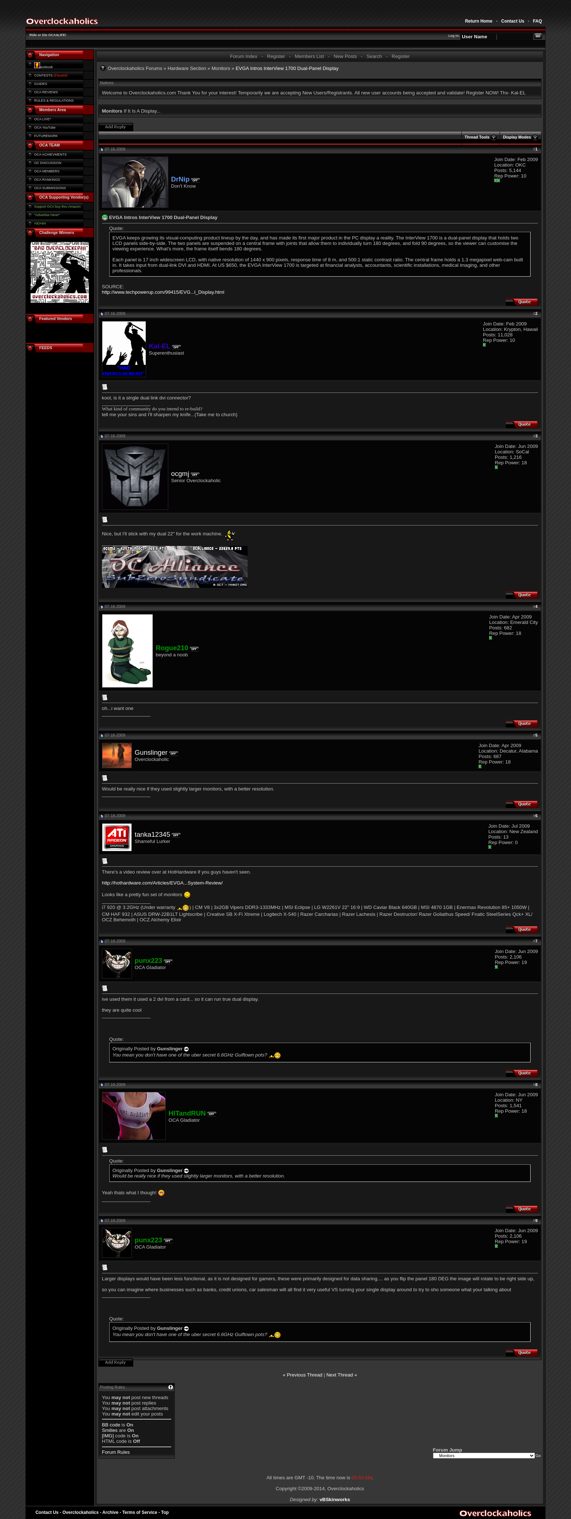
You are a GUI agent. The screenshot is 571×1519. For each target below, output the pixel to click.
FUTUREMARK (46, 136)
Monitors (221, 68)
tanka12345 (152, 834)
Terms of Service (139, 1512)
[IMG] (108, 1435)
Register (276, 56)
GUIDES (40, 84)
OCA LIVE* (42, 119)
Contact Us (512, 21)
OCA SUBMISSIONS (50, 188)
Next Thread (339, 1375)
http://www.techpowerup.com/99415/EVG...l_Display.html (163, 292)
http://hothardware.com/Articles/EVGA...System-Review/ (162, 883)
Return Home (478, 21)
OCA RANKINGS (47, 179)
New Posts (345, 56)
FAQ (537, 21)
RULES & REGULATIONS (54, 100)
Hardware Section (187, 68)
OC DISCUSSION (48, 163)
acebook (43, 67)
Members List (309, 56)
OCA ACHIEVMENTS (50, 154)
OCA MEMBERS (46, 171)
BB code (111, 1425)
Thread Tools (477, 137)
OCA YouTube (45, 127)
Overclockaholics (80, 1512)
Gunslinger (151, 752)
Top (165, 1512)
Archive (110, 1512)
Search (374, 56)
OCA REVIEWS (46, 92)
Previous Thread (305, 1375)
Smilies (110, 1430)
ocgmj (180, 473)
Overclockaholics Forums (135, 68)
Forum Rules (116, 1452)
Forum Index (243, 56)
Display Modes (517, 137)
